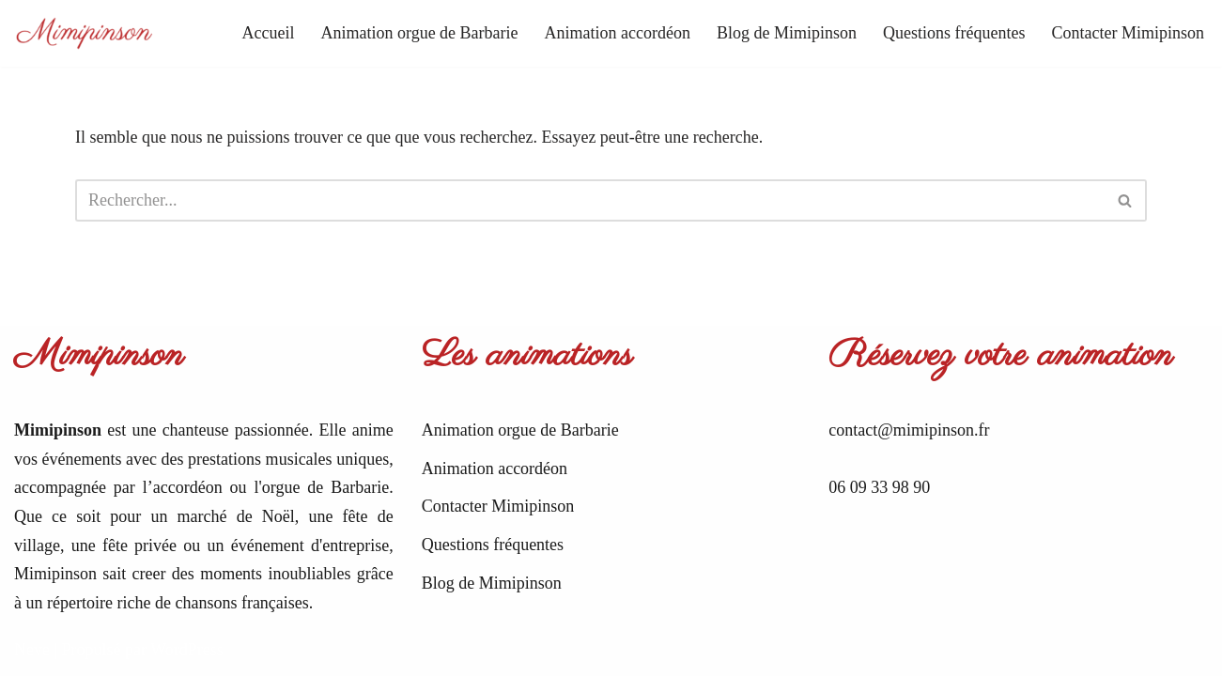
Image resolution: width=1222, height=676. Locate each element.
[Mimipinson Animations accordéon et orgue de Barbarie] (84, 33)
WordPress (187, 649)
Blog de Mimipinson (787, 32)
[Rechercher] (590, 200)
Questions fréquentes (954, 32)
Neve (32, 649)
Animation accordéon (617, 32)
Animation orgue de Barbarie (419, 32)
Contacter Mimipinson (1128, 32)
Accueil (268, 32)
